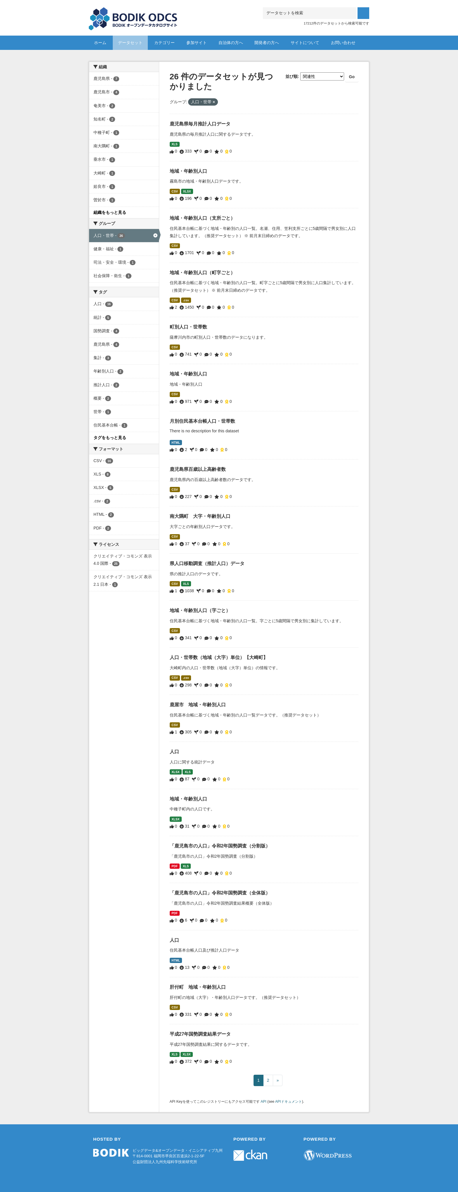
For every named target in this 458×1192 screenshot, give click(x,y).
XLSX (187, 191)
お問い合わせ (343, 42)
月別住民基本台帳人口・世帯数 (202, 421)
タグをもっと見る (109, 437)
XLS (174, 144)
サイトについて (305, 42)
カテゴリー (164, 42)
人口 (174, 751)
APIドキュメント (288, 1102)
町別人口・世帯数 (188, 326)
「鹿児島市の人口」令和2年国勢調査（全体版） (220, 892)
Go (352, 76)
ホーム (100, 42)
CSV (174, 191)
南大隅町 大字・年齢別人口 (200, 516)
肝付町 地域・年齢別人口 (198, 987)
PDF (174, 866)
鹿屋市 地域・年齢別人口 (198, 704)
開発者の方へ (266, 42)
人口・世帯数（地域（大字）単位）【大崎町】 (219, 657)
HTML (175, 442)
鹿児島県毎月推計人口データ (200, 123)
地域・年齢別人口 (188, 171)
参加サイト (196, 42)
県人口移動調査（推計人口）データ (207, 563)
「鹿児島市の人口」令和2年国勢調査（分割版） (220, 845)
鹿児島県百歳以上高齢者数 (198, 469)
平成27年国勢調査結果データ (200, 1034)
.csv (186, 300)
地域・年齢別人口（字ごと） (200, 610)
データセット (130, 42)
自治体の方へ (230, 42)
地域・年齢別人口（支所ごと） (202, 218)
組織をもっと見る (109, 212)
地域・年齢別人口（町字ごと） (202, 272)
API (263, 1102)
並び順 (291, 76)
